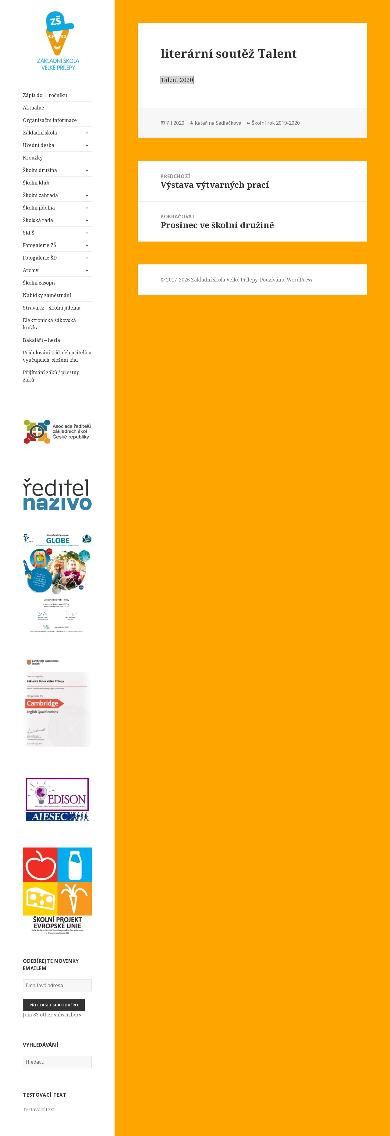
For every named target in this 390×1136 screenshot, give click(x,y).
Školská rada (38, 220)
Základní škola (40, 132)
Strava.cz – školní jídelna (51, 307)
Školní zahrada (40, 195)
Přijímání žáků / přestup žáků (51, 376)
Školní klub (36, 182)
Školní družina (40, 170)
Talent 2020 (177, 80)
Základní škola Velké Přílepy (224, 279)
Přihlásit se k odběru (54, 1005)
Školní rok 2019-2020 (276, 123)
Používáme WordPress (286, 279)
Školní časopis (39, 282)
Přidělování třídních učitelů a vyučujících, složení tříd (57, 356)
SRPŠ (28, 232)
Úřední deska (38, 145)
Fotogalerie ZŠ (39, 245)
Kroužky (33, 157)
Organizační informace (50, 120)
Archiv (30, 270)
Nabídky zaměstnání (47, 295)
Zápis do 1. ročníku (45, 95)
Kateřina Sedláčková (218, 123)
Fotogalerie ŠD (40, 257)
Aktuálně (33, 107)
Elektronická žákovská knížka (49, 324)
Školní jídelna (39, 207)
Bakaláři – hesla (41, 340)
